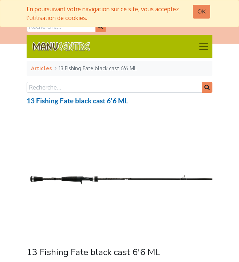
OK (201, 12)
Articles (41, 68)
